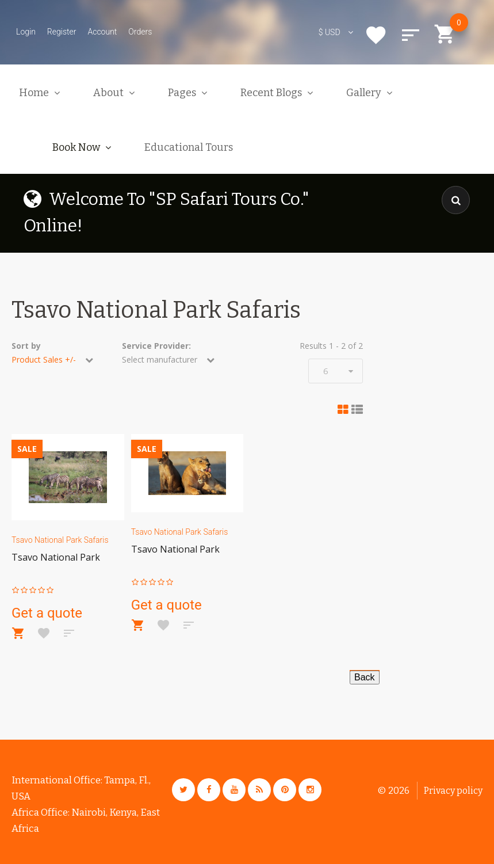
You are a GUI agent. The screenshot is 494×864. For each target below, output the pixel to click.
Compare (410, 35)
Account (102, 31)
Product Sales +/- (44, 359)
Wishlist (376, 35)
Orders (140, 31)
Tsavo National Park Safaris (60, 540)
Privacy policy (453, 790)
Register (61, 31)
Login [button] (26, 31)
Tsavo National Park (56, 557)
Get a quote (47, 613)
